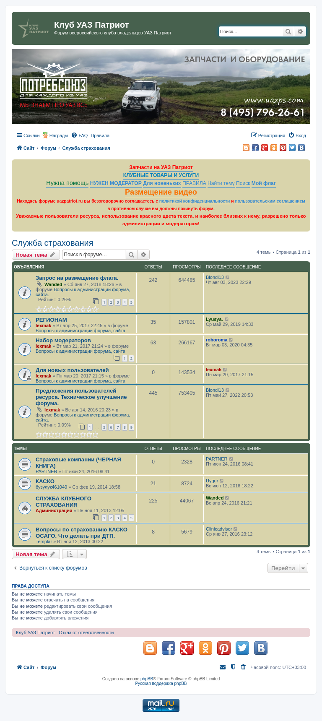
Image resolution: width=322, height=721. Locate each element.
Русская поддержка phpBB (161, 683)
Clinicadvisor (219, 528)
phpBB (146, 679)
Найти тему (221, 183)
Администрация (54, 510)
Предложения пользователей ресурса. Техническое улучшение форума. (81, 397)
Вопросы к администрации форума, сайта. (81, 330)
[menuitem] (79, 135)
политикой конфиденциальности (194, 201)
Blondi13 (215, 277)
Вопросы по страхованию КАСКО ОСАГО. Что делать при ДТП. (81, 532)
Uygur (212, 480)
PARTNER (46, 471)
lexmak (43, 325)
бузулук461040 (51, 486)
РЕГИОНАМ (51, 320)
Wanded (53, 284)
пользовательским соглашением (270, 201)
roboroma (216, 339)
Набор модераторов (63, 340)
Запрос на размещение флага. (77, 278)
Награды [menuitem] (58, 135)
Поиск (243, 183)
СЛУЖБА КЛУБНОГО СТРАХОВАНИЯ (63, 501)
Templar (44, 541)
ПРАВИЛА (194, 183)
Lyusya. (214, 319)
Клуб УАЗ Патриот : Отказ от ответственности (65, 632)
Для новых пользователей (72, 370)
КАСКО (45, 481)
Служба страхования (52, 242)
